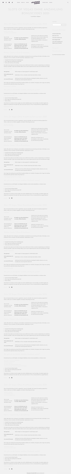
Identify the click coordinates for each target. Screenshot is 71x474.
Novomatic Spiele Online (56, 33)
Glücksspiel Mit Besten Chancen (9, 186)
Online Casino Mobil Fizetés (8, 125)
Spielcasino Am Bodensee (8, 392)
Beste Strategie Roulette (56, 39)
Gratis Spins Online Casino (8, 124)
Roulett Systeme (6, 326)
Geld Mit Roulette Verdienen (8, 446)
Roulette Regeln (6, 212)
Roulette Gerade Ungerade (8, 106)
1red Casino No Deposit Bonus (9, 250)
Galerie (27, 2)
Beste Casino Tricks (55, 35)
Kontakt (50, 2)
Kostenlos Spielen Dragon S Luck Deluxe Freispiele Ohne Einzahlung (15, 365)
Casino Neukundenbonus (8, 363)
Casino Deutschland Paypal (8, 393)
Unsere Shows (45, 2)
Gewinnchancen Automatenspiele (9, 361)
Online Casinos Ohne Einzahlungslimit (10, 239)
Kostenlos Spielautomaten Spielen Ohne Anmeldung (12, 176)
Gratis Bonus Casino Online (8, 31)
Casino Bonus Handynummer (57, 37)
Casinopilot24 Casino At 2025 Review (10, 32)
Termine (18, 2)
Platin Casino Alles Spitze (8, 68)
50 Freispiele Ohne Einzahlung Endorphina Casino (12, 364)
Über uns (23, 2)
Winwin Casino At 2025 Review (9, 95)
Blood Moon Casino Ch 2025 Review (10, 86)
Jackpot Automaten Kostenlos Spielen (10, 447)
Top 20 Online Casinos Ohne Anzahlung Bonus (11, 360)
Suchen (54, 21)
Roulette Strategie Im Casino (8, 466)
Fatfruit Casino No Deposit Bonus (9, 395)
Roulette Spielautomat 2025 (8, 268)
